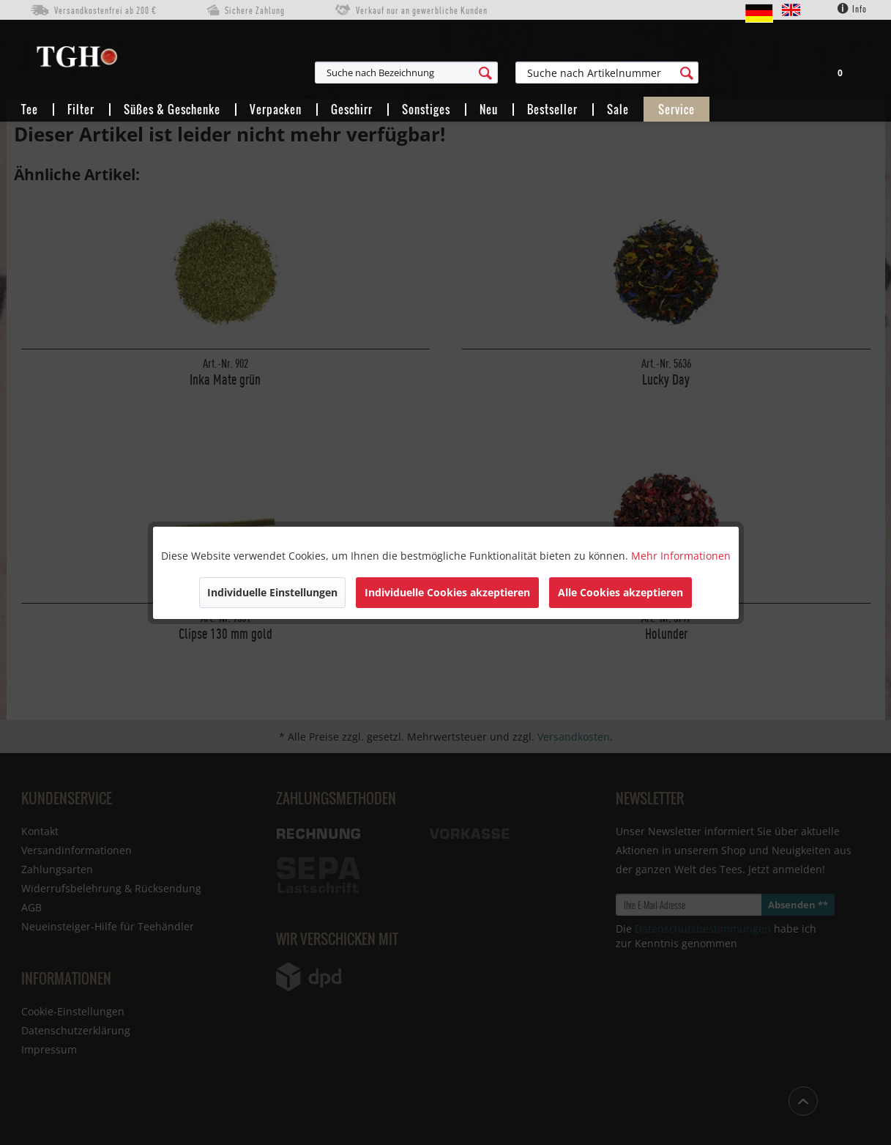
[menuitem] (478, 73)
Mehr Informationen (681, 556)
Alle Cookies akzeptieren (620, 592)
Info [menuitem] (852, 9)
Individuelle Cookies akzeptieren (447, 592)
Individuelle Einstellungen (272, 592)
